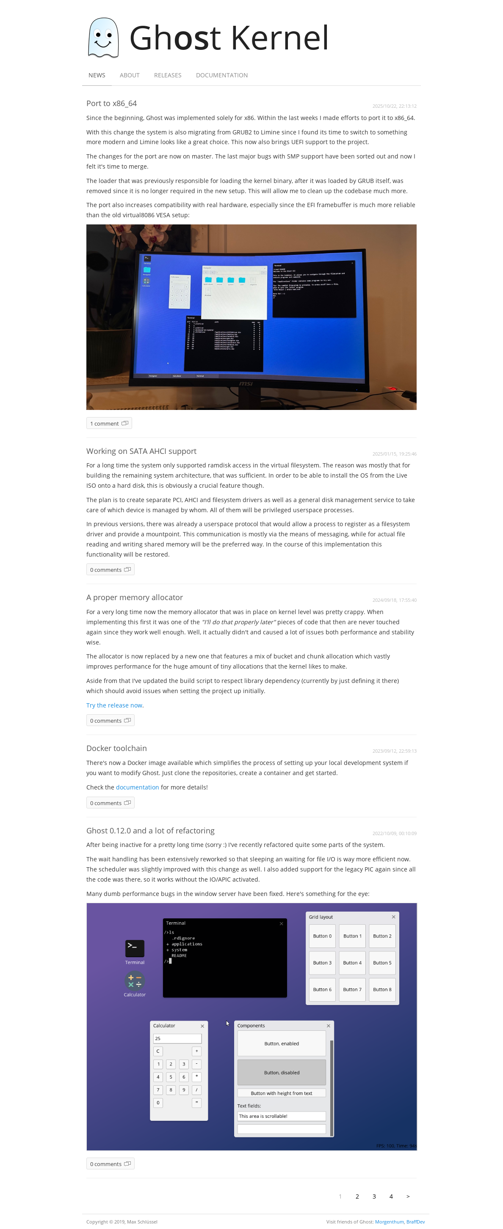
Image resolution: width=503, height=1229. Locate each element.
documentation (137, 787)
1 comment (104, 423)
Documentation (222, 75)
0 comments (106, 570)
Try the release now (114, 705)
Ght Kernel (213, 36)
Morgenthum (389, 1221)
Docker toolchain (116, 748)
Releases (168, 75)
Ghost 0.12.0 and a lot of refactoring (150, 830)
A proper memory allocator (134, 597)
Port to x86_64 (111, 103)
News (96, 75)
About (130, 75)
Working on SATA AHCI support (141, 451)
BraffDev (415, 1221)
